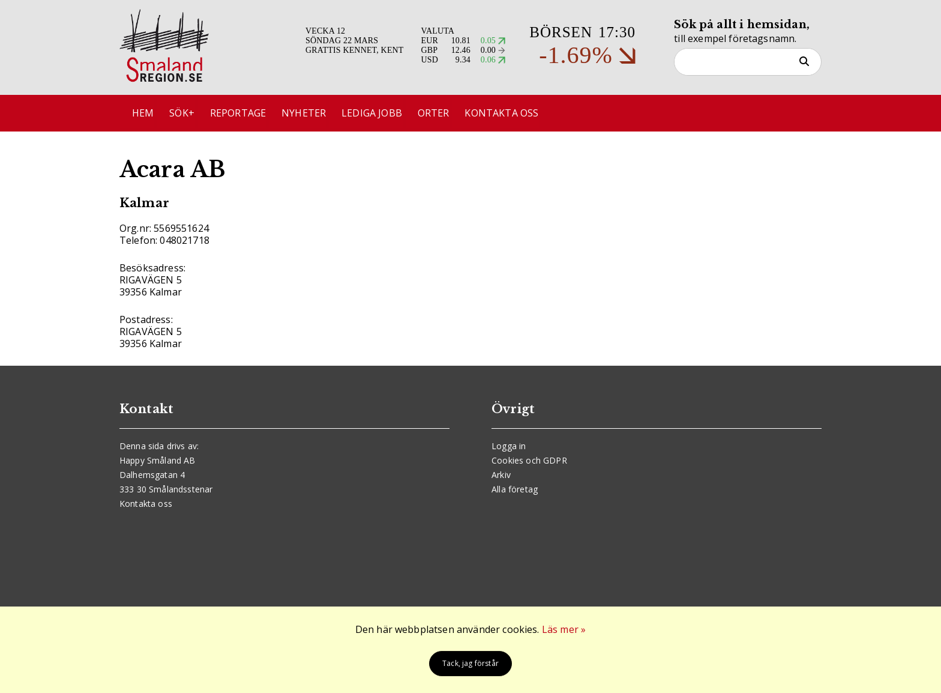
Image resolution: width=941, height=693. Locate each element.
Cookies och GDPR (529, 460)
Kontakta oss (516, 113)
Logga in (509, 446)
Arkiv (501, 474)
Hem (145, 113)
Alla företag (515, 489)
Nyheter (312, 113)
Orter (445, 113)
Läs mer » (564, 629)
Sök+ (186, 113)
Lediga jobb (382, 113)
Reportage (244, 113)
